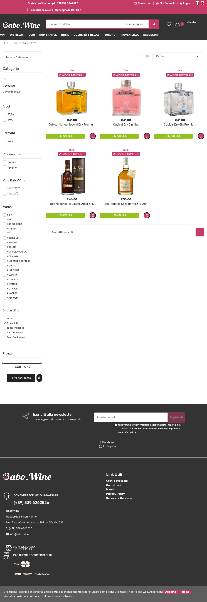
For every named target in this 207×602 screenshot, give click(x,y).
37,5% (11, 114)
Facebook (106, 442)
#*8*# (11, 188)
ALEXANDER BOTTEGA (19, 261)
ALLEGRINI (12, 275)
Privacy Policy (115, 493)
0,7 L (10, 141)
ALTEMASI (12, 284)
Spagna (12, 167)
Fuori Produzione (16, 337)
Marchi (110, 489)
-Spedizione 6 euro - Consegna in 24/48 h (55, 10)
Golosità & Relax (86, 34)
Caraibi (12, 162)
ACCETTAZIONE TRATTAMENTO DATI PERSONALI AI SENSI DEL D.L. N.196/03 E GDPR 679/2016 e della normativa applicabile (149, 428)
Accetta (170, 591)
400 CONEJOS (14, 224)
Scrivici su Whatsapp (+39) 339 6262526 (53, 3)
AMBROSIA (12, 298)
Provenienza (129, 34)
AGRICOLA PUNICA (17, 252)
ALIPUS (11, 265)
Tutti (9, 318)
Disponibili (12, 323)
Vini (3, 34)
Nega (185, 591)
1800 (9, 219)
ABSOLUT (12, 242)
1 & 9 (9, 215)
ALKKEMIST (13, 270)
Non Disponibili (15, 332)
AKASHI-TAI (13, 256)
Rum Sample (48, 34)
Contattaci (142, 3)
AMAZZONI (12, 293)
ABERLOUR (13, 238)
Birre (65, 34)
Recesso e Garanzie (119, 498)
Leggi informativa (127, 432)
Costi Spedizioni (117, 480)
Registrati (176, 417)
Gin (72, 70)
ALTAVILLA (12, 279)
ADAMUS (11, 247)
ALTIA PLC (12, 289)
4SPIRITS (12, 229)
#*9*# (11, 193)
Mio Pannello (166, 3)
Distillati (17, 34)
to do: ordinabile (15, 328)
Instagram (107, 446)
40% (10, 119)
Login (185, 3)
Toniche (109, 34)
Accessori (151, 34)
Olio (32, 34)
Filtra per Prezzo (21, 377)
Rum (72, 149)
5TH (9, 233)
